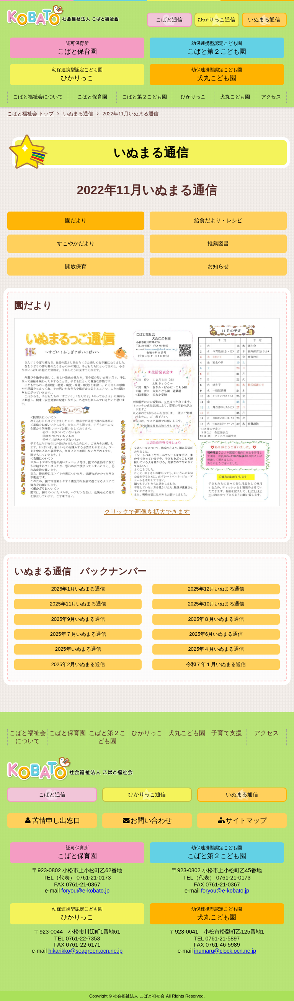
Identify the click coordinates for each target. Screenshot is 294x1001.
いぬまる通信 (264, 19)
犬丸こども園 (217, 74)
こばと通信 (169, 19)
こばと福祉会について (38, 97)
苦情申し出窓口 (52, 820)
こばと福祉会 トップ (30, 114)
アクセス (271, 97)
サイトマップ (242, 820)
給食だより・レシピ (218, 221)
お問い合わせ (147, 820)
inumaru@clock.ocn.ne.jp (225, 951)
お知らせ (218, 266)
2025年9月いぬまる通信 (78, 619)
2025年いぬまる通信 (78, 649)
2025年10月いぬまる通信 (216, 604)
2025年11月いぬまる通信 (78, 604)
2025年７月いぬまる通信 (78, 634)
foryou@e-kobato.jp (85, 891)
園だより (76, 221)
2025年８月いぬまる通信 (216, 619)
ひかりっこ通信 (216, 19)
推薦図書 (218, 243)
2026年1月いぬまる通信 (78, 589)
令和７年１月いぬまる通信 (216, 664)
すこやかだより (76, 243)
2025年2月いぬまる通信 (78, 664)
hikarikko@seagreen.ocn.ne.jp (85, 951)
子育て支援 (226, 733)
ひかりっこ (77, 74)
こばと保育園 (77, 47)
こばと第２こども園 (217, 47)
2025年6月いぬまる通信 (216, 634)
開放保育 (76, 266)
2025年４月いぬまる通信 (216, 649)
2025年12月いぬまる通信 (216, 589)
